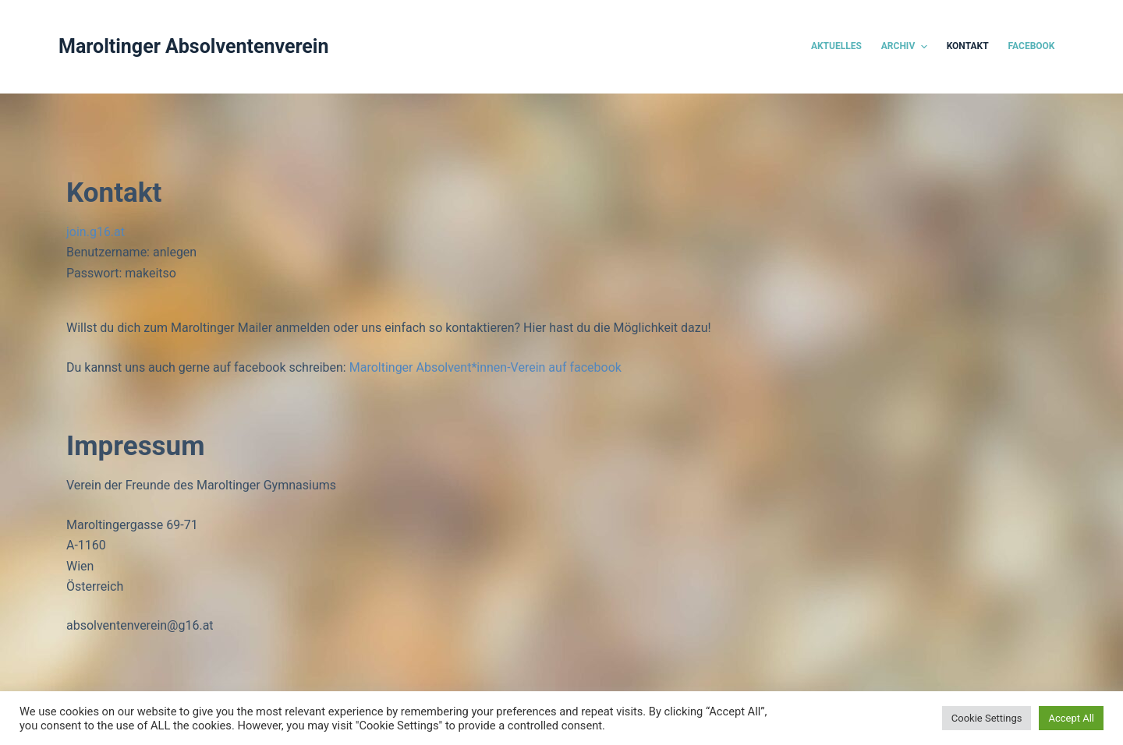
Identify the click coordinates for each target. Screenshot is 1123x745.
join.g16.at (95, 231)
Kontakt (968, 46)
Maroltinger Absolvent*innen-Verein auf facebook (485, 367)
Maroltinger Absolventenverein (193, 46)
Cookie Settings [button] (986, 718)
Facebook (1031, 46)
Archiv (906, 47)
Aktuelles (836, 46)
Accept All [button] (1071, 718)
